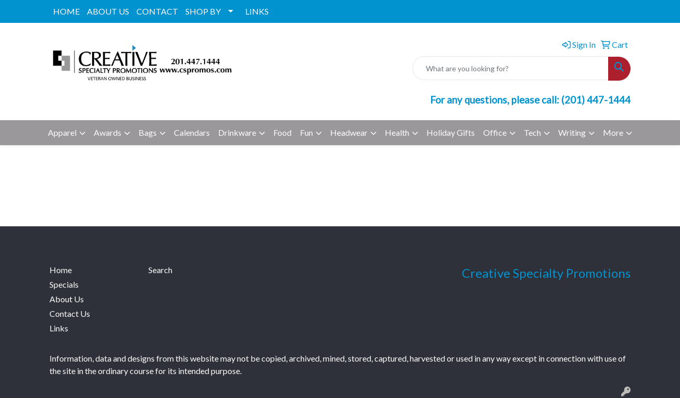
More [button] (613, 132)
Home (60, 270)
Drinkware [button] (237, 132)
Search (160, 270)
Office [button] (495, 132)
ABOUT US (108, 11)
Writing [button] (572, 132)
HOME (66, 11)
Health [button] (397, 132)
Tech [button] (532, 132)
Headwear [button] (349, 132)
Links (58, 328)
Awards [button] (107, 132)
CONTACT (157, 11)
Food (282, 132)
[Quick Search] (510, 68)
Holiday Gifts (450, 132)
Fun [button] (306, 132)
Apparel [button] (62, 132)
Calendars (192, 132)
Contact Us (69, 313)
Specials (64, 284)
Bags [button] (147, 132)
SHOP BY (203, 11)
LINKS (257, 11)
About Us (66, 299)
